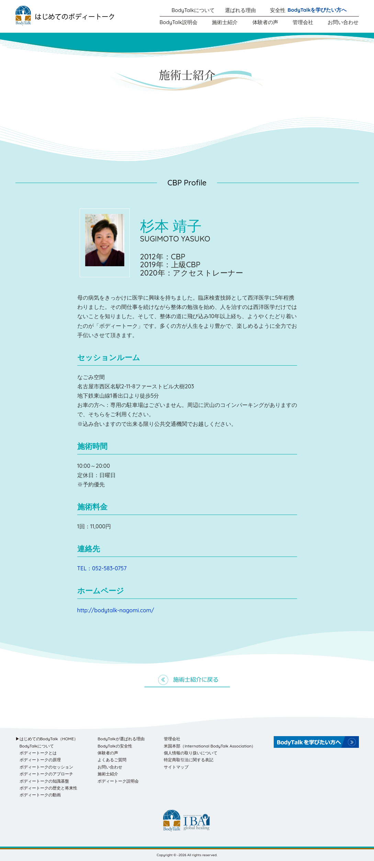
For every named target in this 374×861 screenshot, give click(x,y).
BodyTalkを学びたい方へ (317, 10)
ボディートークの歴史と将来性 (48, 787)
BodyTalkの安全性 (115, 746)
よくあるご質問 (112, 759)
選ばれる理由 (240, 10)
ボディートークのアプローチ (46, 773)
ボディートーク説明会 (118, 781)
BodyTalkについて (193, 10)
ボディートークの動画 (40, 794)
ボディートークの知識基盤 (44, 781)
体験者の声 (265, 22)
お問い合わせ (343, 22)
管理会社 (303, 22)
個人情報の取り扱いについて (190, 752)
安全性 (277, 10)
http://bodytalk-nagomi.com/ (115, 610)
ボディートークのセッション (46, 766)
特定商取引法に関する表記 (188, 759)
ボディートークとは (38, 752)
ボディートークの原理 (40, 759)
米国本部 (210, 746)
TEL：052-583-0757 (102, 568)
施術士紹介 (225, 22)
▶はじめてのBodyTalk (46, 738)
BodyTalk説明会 (178, 22)
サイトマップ (176, 766)
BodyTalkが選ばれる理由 (121, 738)
